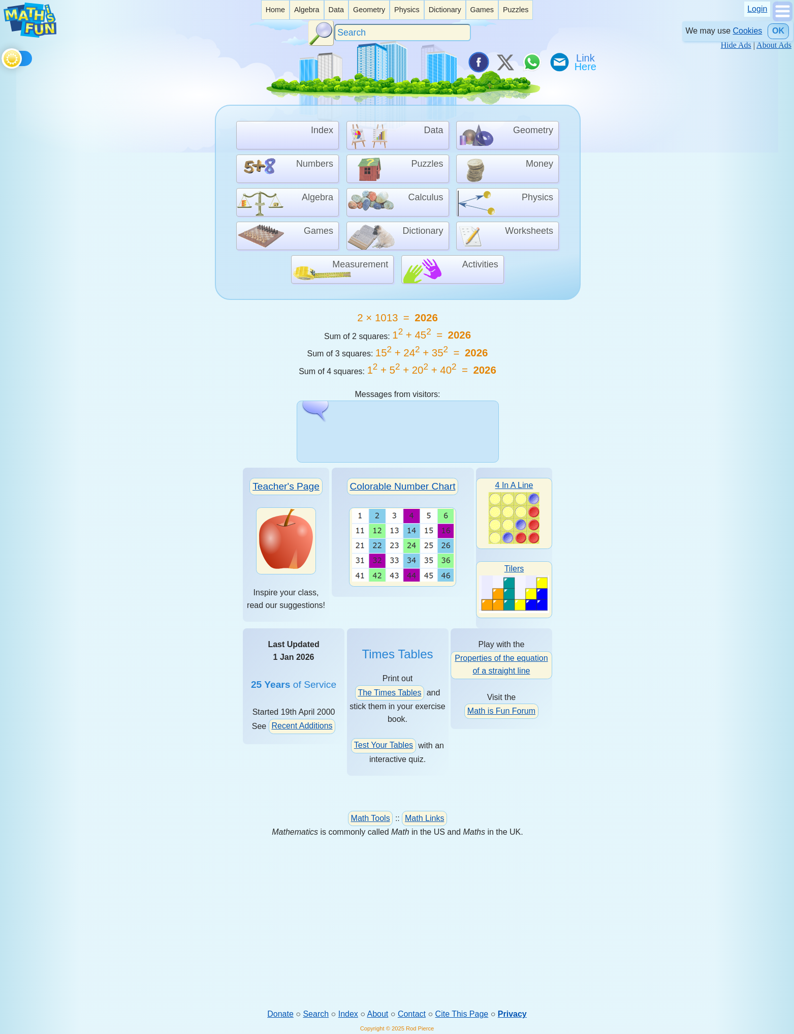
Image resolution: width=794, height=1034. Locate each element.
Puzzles (515, 10)
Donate (280, 1014)
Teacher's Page (286, 485)
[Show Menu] (782, 18)
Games (482, 10)
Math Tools (370, 817)
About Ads (773, 45)
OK (778, 30)
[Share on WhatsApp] (532, 62)
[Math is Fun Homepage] (30, 35)
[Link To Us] (586, 62)
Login (757, 9)
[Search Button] (321, 33)
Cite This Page (462, 1014)
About (378, 1014)
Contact (412, 1014)
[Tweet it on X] (505, 62)
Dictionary (445, 10)
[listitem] (275, 10)
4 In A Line (513, 511)
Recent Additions (301, 725)
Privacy (512, 1014)
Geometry (369, 10)
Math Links (424, 817)
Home (275, 10)
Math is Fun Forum (501, 710)
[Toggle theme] (3, 56)
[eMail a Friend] (559, 62)
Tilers (514, 588)
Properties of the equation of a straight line (501, 664)
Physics (407, 10)
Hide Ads (736, 45)
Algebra (307, 10)
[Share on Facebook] (478, 62)
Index (348, 1014)
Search (316, 1014)
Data (336, 10)
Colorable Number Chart (403, 485)
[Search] (402, 33)
